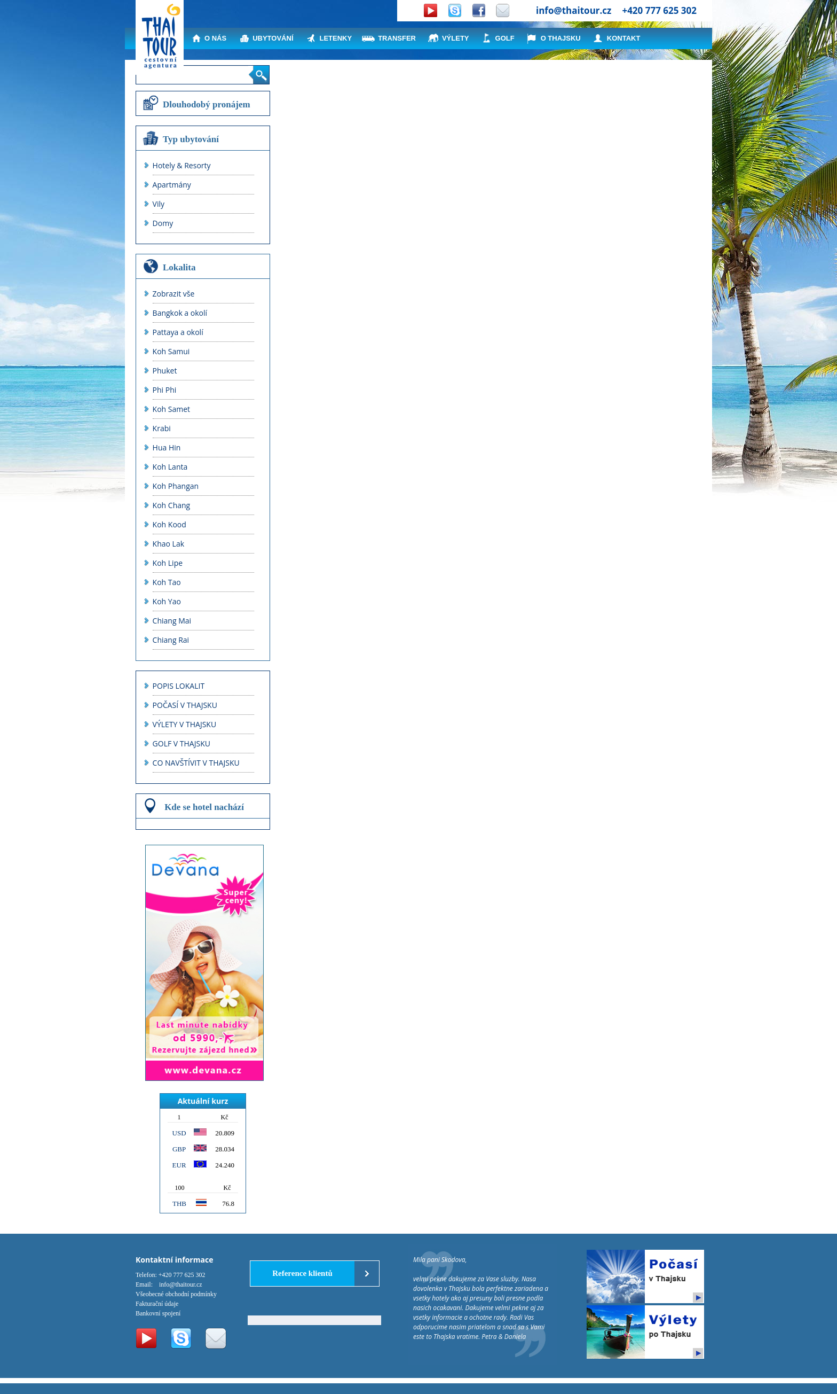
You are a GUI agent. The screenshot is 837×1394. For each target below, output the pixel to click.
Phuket (165, 370)
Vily (158, 204)
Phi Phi (165, 390)
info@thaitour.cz (573, 10)
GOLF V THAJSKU (181, 743)
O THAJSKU (561, 38)
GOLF (505, 38)
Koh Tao (167, 582)
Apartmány (172, 185)
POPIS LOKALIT (179, 686)
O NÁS (215, 38)
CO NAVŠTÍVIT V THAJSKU (196, 763)
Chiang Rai (171, 640)
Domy (163, 223)
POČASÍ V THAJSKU (185, 705)
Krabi (162, 428)
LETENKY (336, 38)
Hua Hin (167, 447)
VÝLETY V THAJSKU (185, 724)
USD (179, 1133)
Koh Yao (167, 601)
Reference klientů (302, 1273)
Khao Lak (168, 544)
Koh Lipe (168, 563)
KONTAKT (624, 38)
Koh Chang (172, 505)
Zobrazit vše (174, 294)
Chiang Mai (172, 621)
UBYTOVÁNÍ (272, 38)
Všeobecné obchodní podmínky (176, 1294)
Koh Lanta (170, 467)
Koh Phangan (176, 486)
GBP (179, 1149)
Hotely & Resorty (182, 165)
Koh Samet (172, 409)
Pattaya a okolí (178, 332)
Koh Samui (171, 351)
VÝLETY (455, 38)
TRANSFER (397, 38)
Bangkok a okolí (180, 313)
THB (179, 1204)
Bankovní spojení (158, 1313)
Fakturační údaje (157, 1303)
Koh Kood (169, 524)
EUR (179, 1165)
